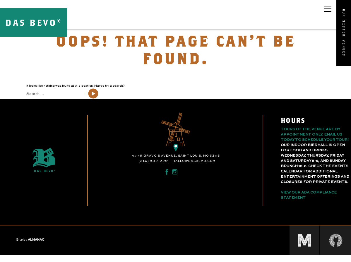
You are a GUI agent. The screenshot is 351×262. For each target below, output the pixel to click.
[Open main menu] (327, 9)
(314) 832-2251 (153, 161)
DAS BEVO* (33, 22)
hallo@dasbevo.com (194, 161)
